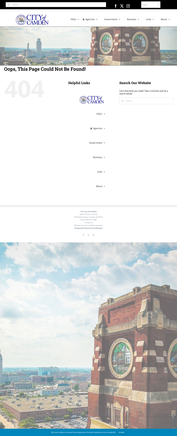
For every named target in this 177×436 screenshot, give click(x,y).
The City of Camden (88, 211)
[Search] (56, 4)
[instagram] (128, 6)
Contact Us (88, 222)
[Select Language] (150, 4)
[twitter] (122, 6)
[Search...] (146, 101)
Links (150, 19)
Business (133, 19)
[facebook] (115, 6)
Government (112, 19)
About (165, 19)
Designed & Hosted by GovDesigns (88, 228)
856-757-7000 (91, 220)
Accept (121, 432)
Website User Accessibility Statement (88, 225)
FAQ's (75, 19)
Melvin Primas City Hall (88, 214)
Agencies (91, 19)
